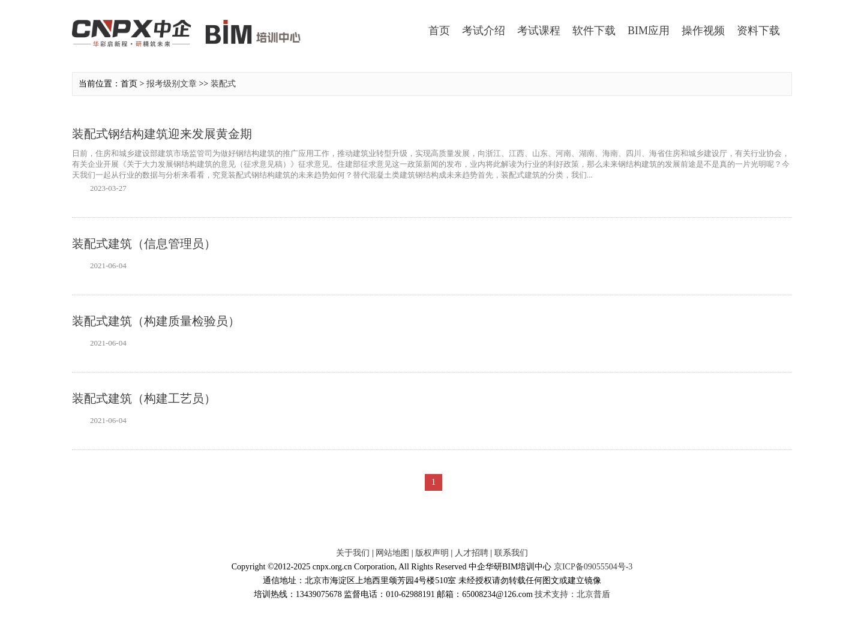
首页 (439, 31)
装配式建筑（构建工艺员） (144, 398)
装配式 (223, 83)
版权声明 (432, 552)
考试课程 (538, 31)
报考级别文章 (171, 83)
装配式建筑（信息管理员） (144, 243)
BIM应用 (649, 31)
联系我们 (511, 552)
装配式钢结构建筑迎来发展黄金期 (162, 133)
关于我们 (353, 552)
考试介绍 (483, 31)
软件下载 (594, 31)
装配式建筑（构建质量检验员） (156, 321)
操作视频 (703, 31)
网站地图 (392, 552)
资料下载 (758, 31)
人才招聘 (471, 552)
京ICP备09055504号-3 (593, 566)
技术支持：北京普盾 (572, 594)
